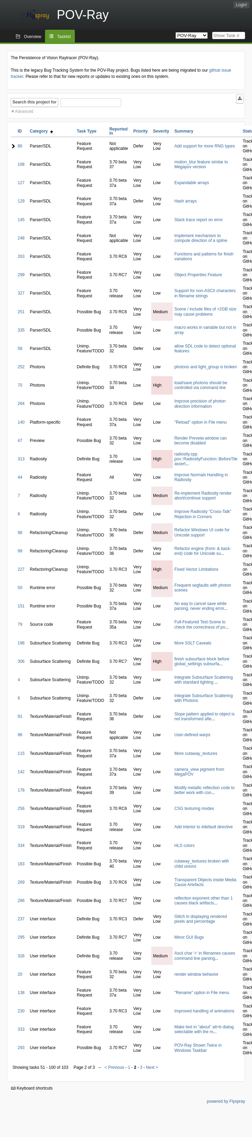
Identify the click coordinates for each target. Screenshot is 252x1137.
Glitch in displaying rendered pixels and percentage (200, 919)
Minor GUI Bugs (189, 937)
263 (21, 256)
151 (21, 606)
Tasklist (64, 36)
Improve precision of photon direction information (200, 403)
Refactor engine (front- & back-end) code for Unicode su (202, 551)
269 (21, 882)
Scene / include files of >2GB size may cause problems (205, 311)
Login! (241, 4)
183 (21, 863)
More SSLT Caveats (193, 643)
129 (21, 201)
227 (21, 569)
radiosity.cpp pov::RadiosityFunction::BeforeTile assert (205, 459)
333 (21, 1029)
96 (20, 734)
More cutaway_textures (195, 753)
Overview (32, 36)
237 (21, 919)
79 (20, 624)
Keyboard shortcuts (32, 1088)
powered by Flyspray (226, 1101)
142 (21, 771)
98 (20, 532)
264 (21, 403)
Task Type (87, 131)
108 (21, 164)
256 (21, 808)
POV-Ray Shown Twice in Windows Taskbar (198, 1048)
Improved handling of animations (204, 1011)
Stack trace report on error (198, 219)
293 (21, 1047)
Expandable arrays (191, 182)
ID (20, 131)
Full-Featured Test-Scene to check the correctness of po (200, 624)
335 (21, 330)
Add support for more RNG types (204, 146)
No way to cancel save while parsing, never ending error (200, 606)
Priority (140, 131)
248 (21, 238)
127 (21, 182)
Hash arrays (185, 201)
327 (21, 293)
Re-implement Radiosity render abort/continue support (203, 495)
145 (21, 219)
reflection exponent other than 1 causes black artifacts (203, 900)
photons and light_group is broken (205, 366)
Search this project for (34, 102)
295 (21, 937)
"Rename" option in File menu (202, 992)
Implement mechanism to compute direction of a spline (200, 238)
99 (20, 551)
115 (21, 753)
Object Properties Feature (198, 274)
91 (20, 716)
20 (20, 974)
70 (20, 385)
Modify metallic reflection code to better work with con (204, 790)
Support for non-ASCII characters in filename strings (205, 293)
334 (21, 845)
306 (21, 661)
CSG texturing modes (194, 808)
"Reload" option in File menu (200, 422)
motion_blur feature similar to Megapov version (201, 164)
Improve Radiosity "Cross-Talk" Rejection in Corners (203, 514)
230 (21, 1011)
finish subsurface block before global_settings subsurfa (202, 661)
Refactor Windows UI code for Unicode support (202, 532)
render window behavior (196, 974)
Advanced (24, 111)
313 (21, 459)
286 (21, 900)
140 (21, 422)
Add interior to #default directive (203, 826)
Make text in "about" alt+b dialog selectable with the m (204, 1029)
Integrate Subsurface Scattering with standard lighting (203, 680)
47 (20, 440)
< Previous (114, 1067)
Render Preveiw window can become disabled (200, 440)
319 (21, 826)
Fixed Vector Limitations (196, 569)
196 (21, 643)
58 (20, 348)
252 (21, 366)
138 (21, 992)
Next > (152, 1067)
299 (21, 274)
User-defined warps (192, 734)
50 (20, 587)
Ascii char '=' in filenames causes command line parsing (204, 955)
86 (20, 146)
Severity (161, 131)
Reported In (118, 131)
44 (20, 477)
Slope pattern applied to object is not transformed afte (204, 716)
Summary (184, 131)
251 (21, 311)
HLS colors (184, 845)
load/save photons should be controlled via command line (200, 385)
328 (21, 956)
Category (41, 131)
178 (21, 790)
